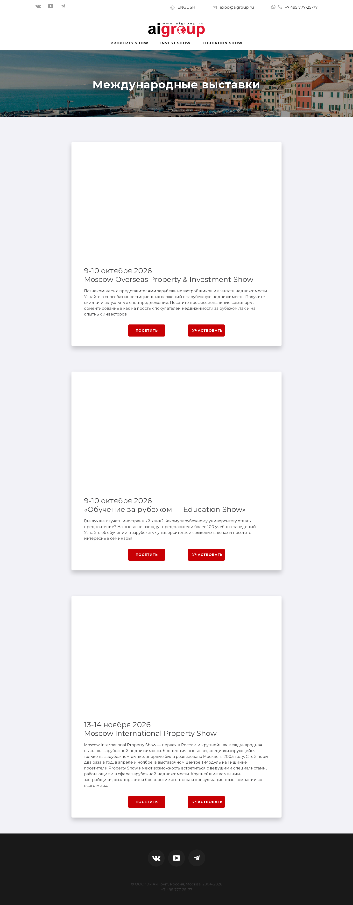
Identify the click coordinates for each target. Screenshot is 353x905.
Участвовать (207, 330)
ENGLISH (186, 7)
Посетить (147, 330)
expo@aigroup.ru (237, 7)
